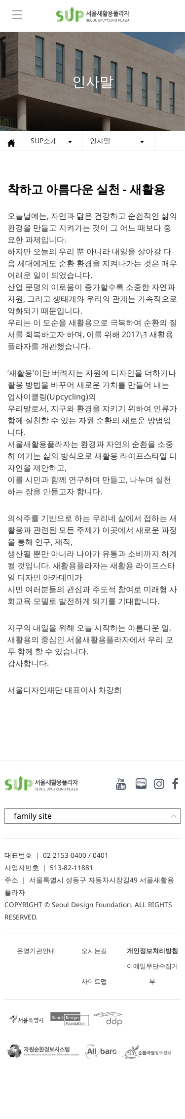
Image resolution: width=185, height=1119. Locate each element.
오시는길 (94, 950)
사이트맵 (94, 981)
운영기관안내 (36, 950)
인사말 (100, 140)
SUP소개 (44, 140)
